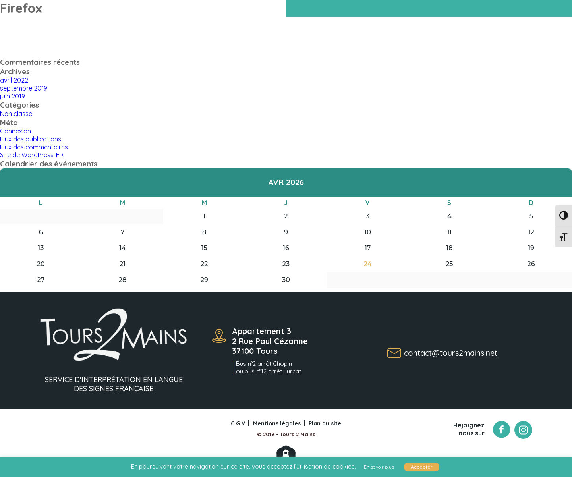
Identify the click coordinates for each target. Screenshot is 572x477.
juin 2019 (12, 96)
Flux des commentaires (34, 147)
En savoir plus (379, 467)
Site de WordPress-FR (32, 155)
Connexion (15, 131)
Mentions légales (277, 423)
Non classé (16, 114)
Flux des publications (30, 139)
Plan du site (325, 423)
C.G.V (238, 423)
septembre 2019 (23, 88)
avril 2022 (14, 80)
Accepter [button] (422, 467)
